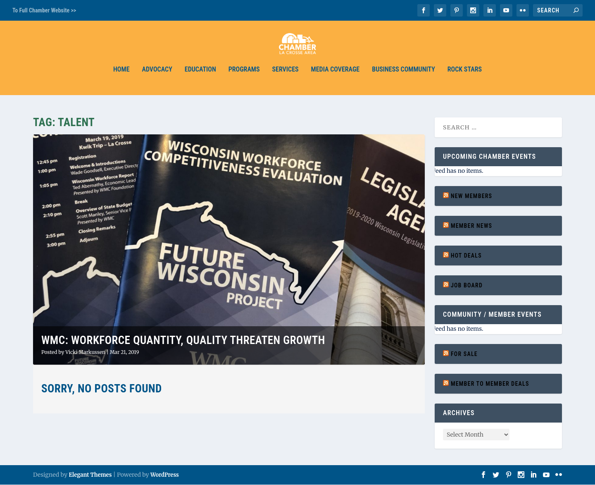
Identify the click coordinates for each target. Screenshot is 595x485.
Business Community (403, 75)
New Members (471, 196)
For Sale (464, 354)
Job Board (467, 285)
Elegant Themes (90, 475)
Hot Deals (466, 255)
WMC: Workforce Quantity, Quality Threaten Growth (183, 340)
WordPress (164, 475)
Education (200, 75)
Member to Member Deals (490, 384)
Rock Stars (464, 75)
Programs (244, 75)
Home (121, 75)
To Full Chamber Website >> (44, 10)
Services (285, 75)
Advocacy (157, 75)
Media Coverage (335, 75)
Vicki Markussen (85, 352)
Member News (471, 225)
